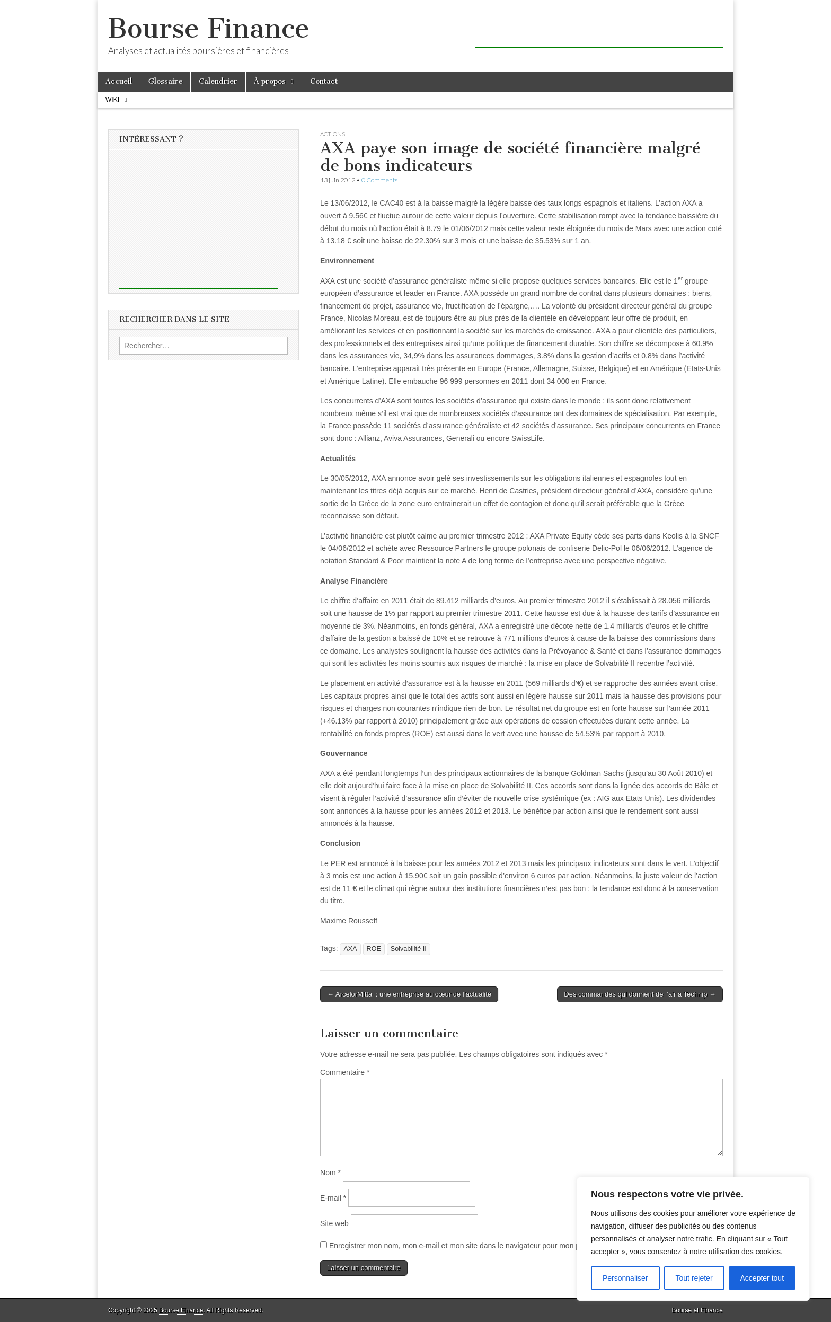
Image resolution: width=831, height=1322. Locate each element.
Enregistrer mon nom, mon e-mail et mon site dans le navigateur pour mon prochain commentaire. (490, 1245)
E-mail (333, 1198)
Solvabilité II (409, 949)
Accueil (118, 81)
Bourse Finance (209, 28)
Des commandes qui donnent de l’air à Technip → (640, 994)
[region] (693, 1239)
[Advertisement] (599, 32)
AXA (350, 949)
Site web (334, 1223)
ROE (374, 949)
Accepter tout (762, 1278)
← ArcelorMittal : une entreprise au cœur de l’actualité (409, 994)
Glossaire (165, 81)
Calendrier (218, 81)
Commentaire (344, 1072)
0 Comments (379, 180)
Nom (330, 1172)
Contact (324, 81)
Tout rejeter (694, 1278)
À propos (270, 81)
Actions (332, 133)
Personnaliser (625, 1278)
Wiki (112, 99)
